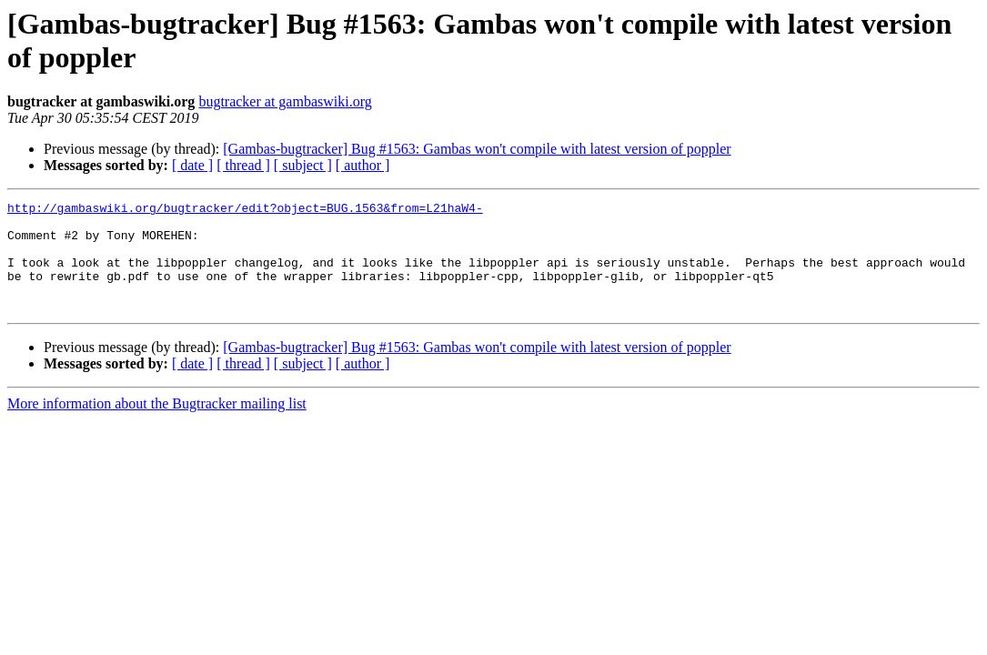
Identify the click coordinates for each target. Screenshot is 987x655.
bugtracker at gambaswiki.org (284, 101)
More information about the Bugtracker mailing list (157, 425)
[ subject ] (303, 165)
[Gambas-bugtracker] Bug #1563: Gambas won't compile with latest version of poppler (476, 148)
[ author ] (363, 165)
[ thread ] (243, 165)
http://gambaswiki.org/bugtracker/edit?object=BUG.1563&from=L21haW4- (245, 210)
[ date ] (192, 165)
